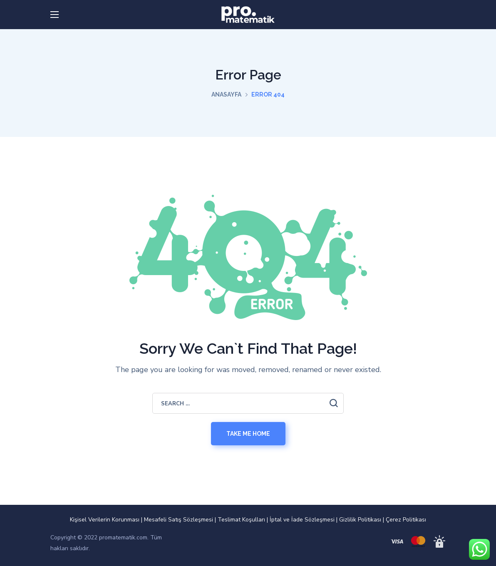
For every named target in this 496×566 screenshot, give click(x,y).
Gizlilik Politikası (360, 520)
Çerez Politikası (406, 520)
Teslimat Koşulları (241, 520)
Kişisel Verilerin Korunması (104, 520)
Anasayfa (226, 94)
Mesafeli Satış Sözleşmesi (178, 520)
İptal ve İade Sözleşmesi (302, 520)
